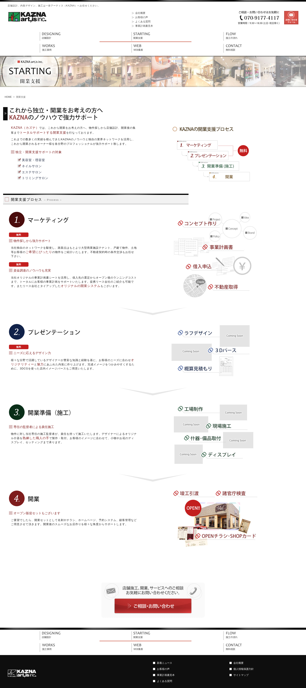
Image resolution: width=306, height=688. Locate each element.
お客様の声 (141, 17)
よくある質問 (142, 21)
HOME (8, 97)
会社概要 (140, 13)
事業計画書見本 (144, 25)
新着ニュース (164, 662)
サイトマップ (241, 675)
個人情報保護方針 (243, 669)
